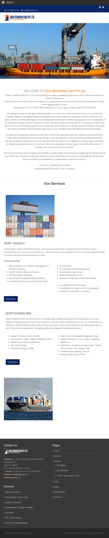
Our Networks (59, 492)
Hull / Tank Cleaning (13, 517)
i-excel (89, 533)
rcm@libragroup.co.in (12, 477)
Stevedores (9, 512)
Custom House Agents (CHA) (67, 475)
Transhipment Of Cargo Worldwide (19, 507)
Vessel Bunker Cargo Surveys (16, 497)
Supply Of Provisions (13, 502)
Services (57, 461)
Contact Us (58, 497)
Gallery (56, 487)
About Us (57, 456)
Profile (56, 482)
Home (56, 451)
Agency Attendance (13, 492)
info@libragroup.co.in (20, 474)
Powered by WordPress (72, 533)
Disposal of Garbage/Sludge (16, 523)
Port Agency (61, 465)
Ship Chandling (62, 470)
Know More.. (11, 299)
